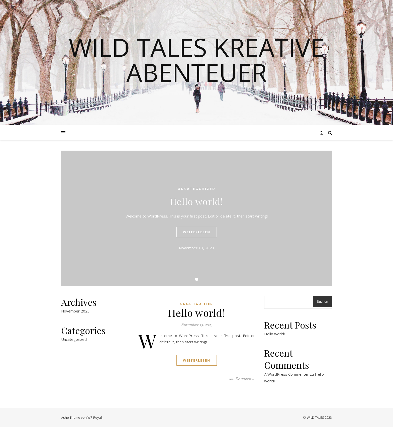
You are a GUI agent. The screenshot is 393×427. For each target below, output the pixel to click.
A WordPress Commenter (286, 374)
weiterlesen (196, 232)
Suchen (322, 301)
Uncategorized (197, 188)
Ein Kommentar (242, 378)
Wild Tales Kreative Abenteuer (196, 60)
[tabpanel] (196, 218)
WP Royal (94, 417)
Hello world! (196, 201)
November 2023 (75, 310)
